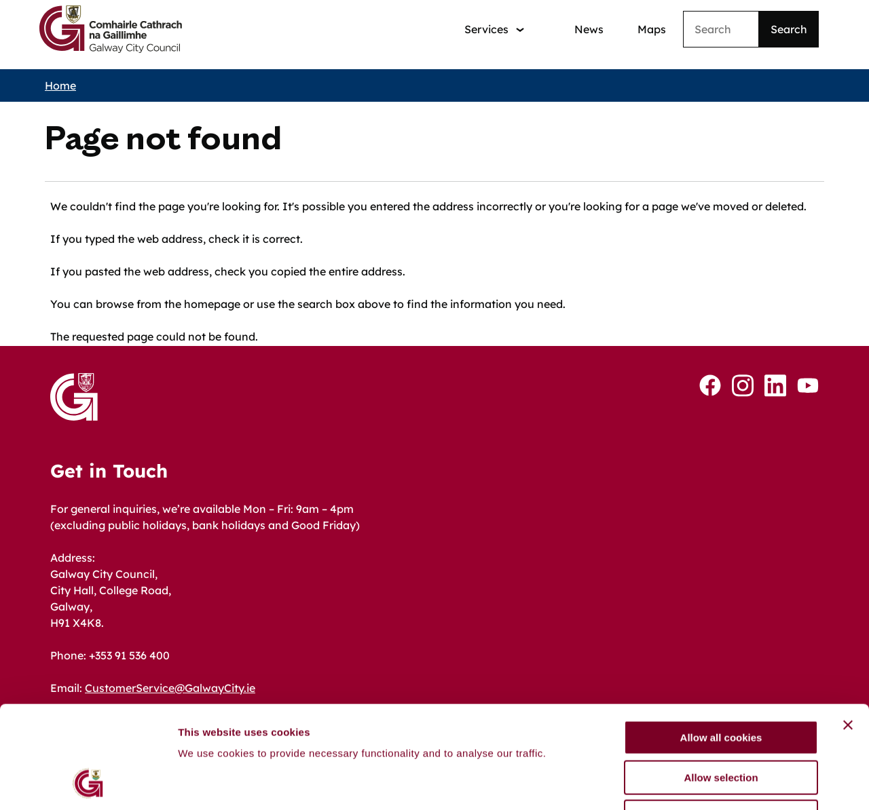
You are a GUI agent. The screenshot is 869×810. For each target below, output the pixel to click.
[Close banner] (848, 631)
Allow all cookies (721, 644)
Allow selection (721, 684)
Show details (712, 783)
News (589, 29)
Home (60, 85)
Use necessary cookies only (721, 723)
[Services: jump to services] (494, 29)
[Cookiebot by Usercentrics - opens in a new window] (88, 783)
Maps (651, 29)
